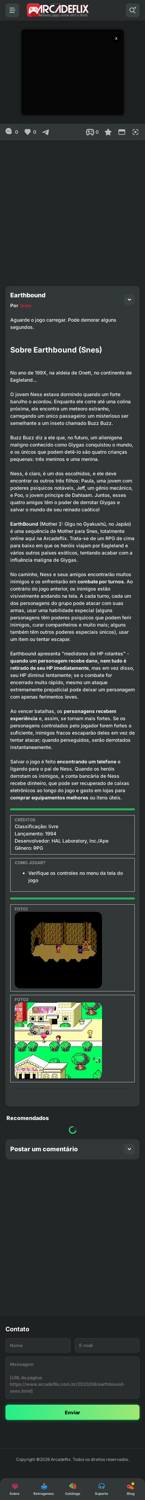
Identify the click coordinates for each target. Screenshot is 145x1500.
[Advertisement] (72, 210)
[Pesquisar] (133, 10)
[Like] (30, 132)
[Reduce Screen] (122, 132)
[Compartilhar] (46, 132)
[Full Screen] (135, 132)
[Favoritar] (108, 132)
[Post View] (92, 132)
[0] (11, 132)
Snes (25, 305)
